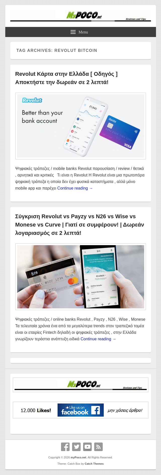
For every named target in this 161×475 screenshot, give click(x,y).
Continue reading (75, 188)
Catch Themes (94, 463)
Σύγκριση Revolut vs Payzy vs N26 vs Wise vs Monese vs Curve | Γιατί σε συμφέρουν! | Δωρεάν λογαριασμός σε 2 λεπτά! (79, 224)
